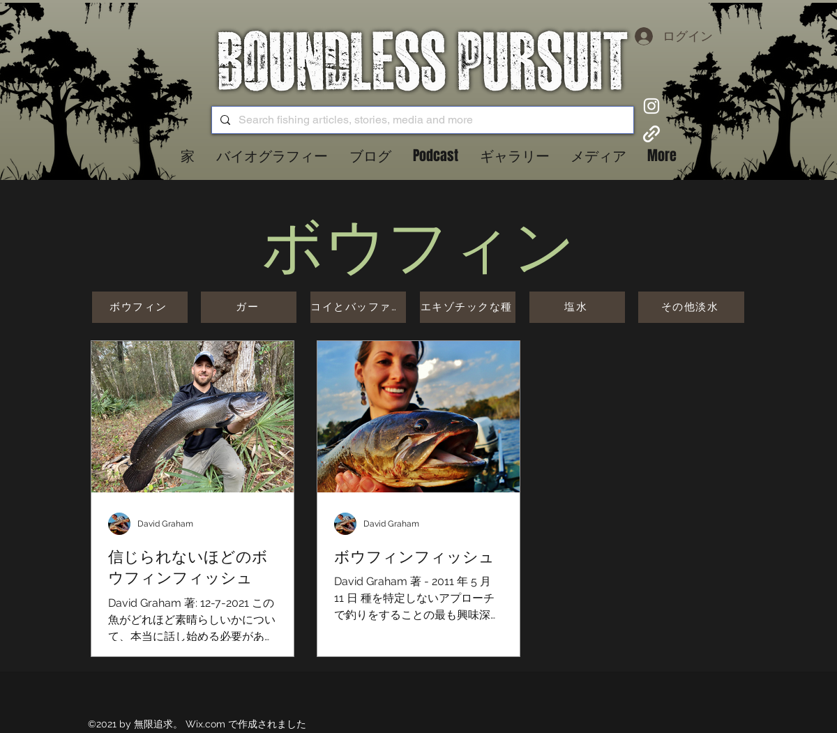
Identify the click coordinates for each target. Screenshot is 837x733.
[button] (370, 155)
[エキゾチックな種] (467, 307)
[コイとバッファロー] (358, 307)
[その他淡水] (691, 307)
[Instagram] (651, 106)
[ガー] (248, 307)
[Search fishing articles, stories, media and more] (421, 120)
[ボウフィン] (140, 307)
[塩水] (577, 307)
